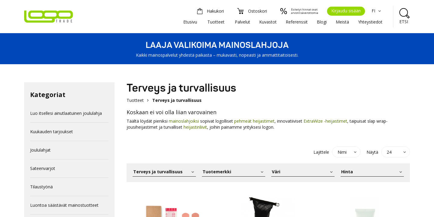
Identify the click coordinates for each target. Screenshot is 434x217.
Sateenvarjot (42, 168)
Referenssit (297, 22)
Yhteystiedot (370, 22)
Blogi (322, 22)
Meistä (342, 22)
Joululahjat (40, 150)
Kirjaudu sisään (346, 11)
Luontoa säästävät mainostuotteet (64, 205)
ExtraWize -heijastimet (325, 121)
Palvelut (242, 22)
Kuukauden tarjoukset (51, 131)
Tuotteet (216, 22)
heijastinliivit (195, 127)
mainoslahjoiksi (184, 121)
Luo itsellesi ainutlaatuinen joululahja (66, 113)
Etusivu (190, 22)
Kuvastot (268, 22)
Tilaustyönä (41, 187)
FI (377, 11)
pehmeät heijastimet (254, 121)
